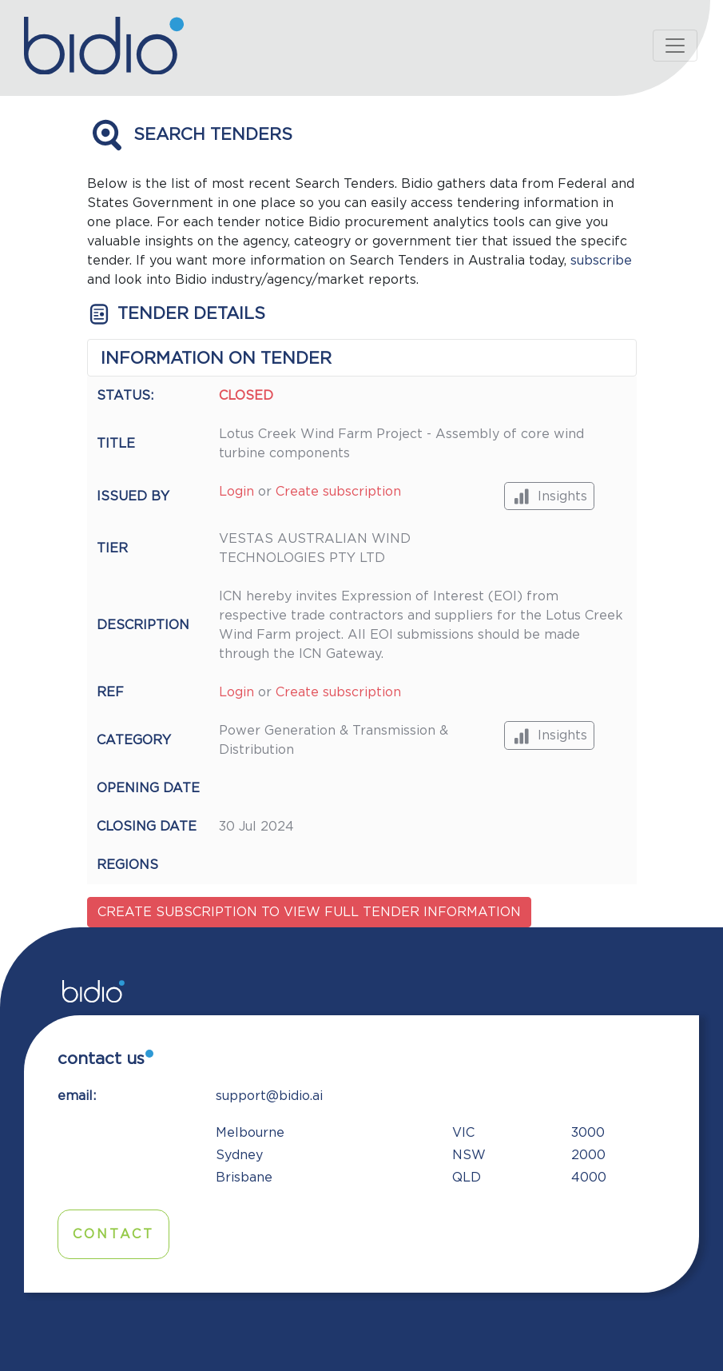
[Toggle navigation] (675, 46)
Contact (113, 1234)
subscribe (601, 260)
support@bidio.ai (269, 1096)
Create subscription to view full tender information (309, 912)
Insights (549, 496)
